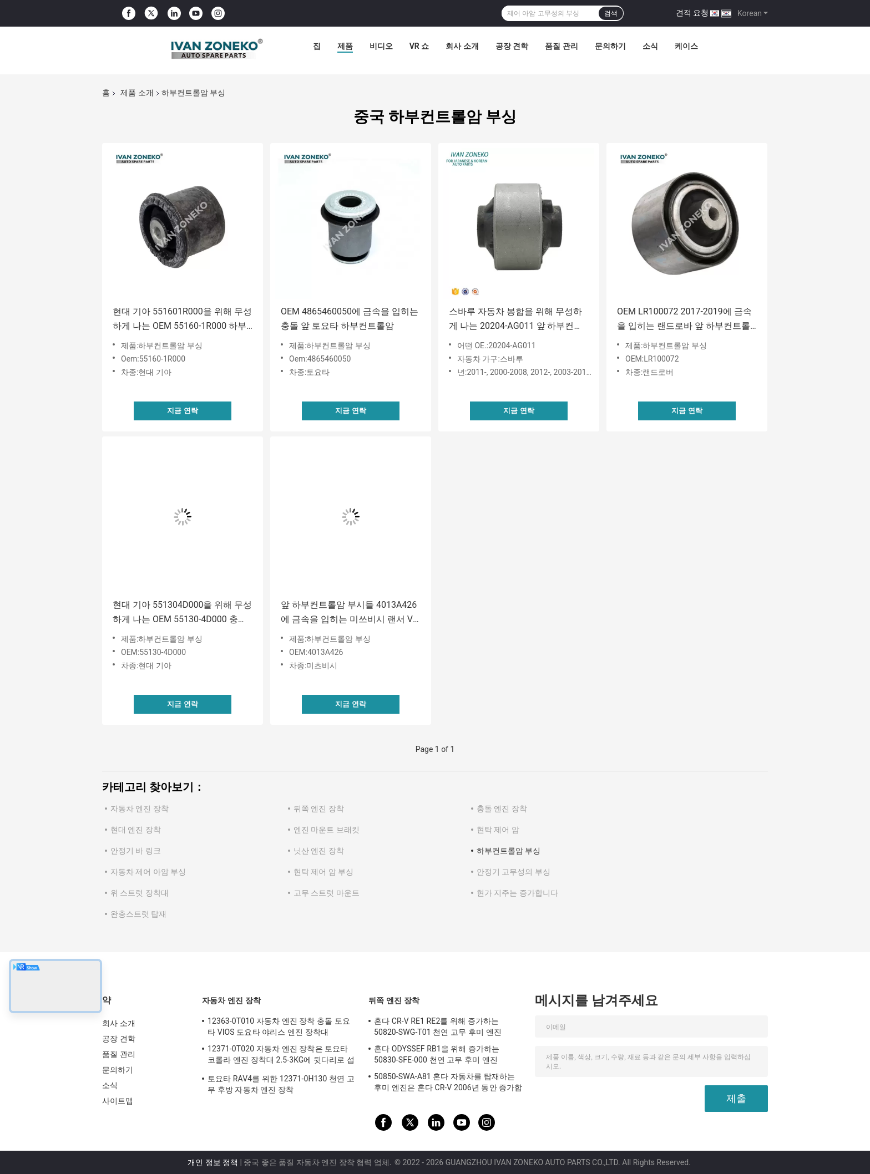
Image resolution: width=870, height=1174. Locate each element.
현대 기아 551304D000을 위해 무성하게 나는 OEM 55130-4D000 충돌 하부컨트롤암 (182, 613)
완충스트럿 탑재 (138, 913)
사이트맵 (117, 1100)
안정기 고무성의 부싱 (513, 871)
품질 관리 (561, 46)
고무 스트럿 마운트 (327, 892)
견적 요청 (692, 12)
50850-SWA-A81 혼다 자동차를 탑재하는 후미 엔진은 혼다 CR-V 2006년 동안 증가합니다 (448, 1083)
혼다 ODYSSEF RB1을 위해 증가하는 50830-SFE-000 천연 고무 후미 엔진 (437, 1054)
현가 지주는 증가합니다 (517, 892)
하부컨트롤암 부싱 (508, 850)
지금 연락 (182, 410)
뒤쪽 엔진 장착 (319, 808)
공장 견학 (511, 46)
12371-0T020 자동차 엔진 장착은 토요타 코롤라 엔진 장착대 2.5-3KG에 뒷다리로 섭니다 (281, 1056)
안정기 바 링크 (135, 850)
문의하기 (610, 46)
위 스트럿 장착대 (139, 892)
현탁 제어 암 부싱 (323, 871)
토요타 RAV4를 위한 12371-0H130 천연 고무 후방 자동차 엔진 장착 (281, 1084)
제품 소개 (136, 92)
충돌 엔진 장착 (502, 808)
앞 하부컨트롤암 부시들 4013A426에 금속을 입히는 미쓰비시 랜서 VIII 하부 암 (350, 613)
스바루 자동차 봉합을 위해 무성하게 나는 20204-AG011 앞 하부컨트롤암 (516, 319)
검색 (611, 13)
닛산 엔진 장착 (319, 850)
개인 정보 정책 (213, 1162)
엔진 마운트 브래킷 (327, 829)
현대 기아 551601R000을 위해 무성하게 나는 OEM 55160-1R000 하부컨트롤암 (182, 319)
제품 (345, 46)
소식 (650, 46)
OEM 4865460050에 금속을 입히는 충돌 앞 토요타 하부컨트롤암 (349, 318)
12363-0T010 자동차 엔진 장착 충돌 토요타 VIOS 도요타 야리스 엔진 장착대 (279, 1026)
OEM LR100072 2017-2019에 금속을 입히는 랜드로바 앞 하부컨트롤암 (684, 319)
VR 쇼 (419, 46)
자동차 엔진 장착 (139, 808)
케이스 (686, 46)
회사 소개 (462, 46)
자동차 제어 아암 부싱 (148, 871)
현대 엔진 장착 (135, 829)
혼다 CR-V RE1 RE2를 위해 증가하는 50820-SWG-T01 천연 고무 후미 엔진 (438, 1026)
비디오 (381, 46)
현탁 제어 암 (498, 829)
